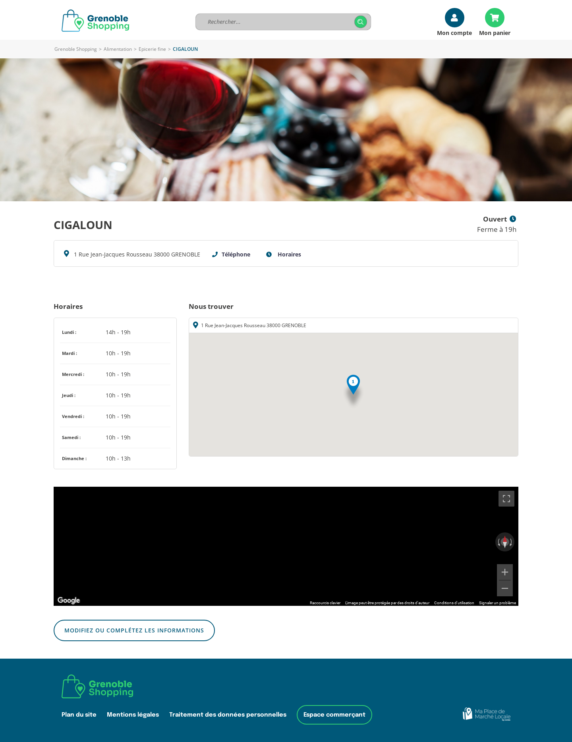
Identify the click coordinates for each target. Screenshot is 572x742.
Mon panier (494, 32)
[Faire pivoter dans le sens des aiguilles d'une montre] (511, 541)
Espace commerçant (334, 715)
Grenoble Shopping (75, 49)
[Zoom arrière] (505, 588)
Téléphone (236, 254)
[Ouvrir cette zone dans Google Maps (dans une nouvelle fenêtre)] (69, 601)
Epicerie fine (152, 49)
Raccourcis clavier (325, 603)
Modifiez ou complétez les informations (134, 630)
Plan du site (79, 715)
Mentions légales (133, 715)
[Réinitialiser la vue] (505, 541)
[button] (353, 392)
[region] (286, 546)
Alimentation (118, 49)
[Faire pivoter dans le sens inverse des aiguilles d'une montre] (498, 541)
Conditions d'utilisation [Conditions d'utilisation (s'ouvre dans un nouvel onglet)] (454, 603)
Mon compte (454, 32)
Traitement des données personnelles (227, 715)
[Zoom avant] (505, 572)
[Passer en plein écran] (506, 499)
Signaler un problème (497, 603)
